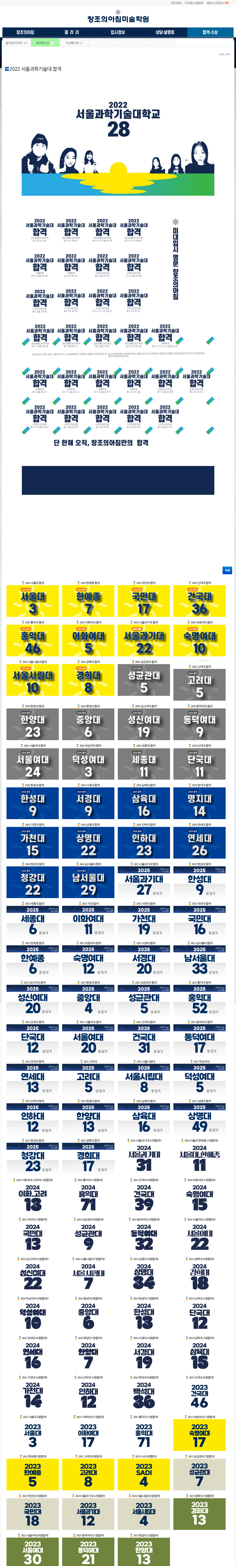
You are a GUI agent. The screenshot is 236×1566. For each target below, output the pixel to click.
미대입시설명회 (194, 3)
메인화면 (176, 3)
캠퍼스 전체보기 (216, 3)
